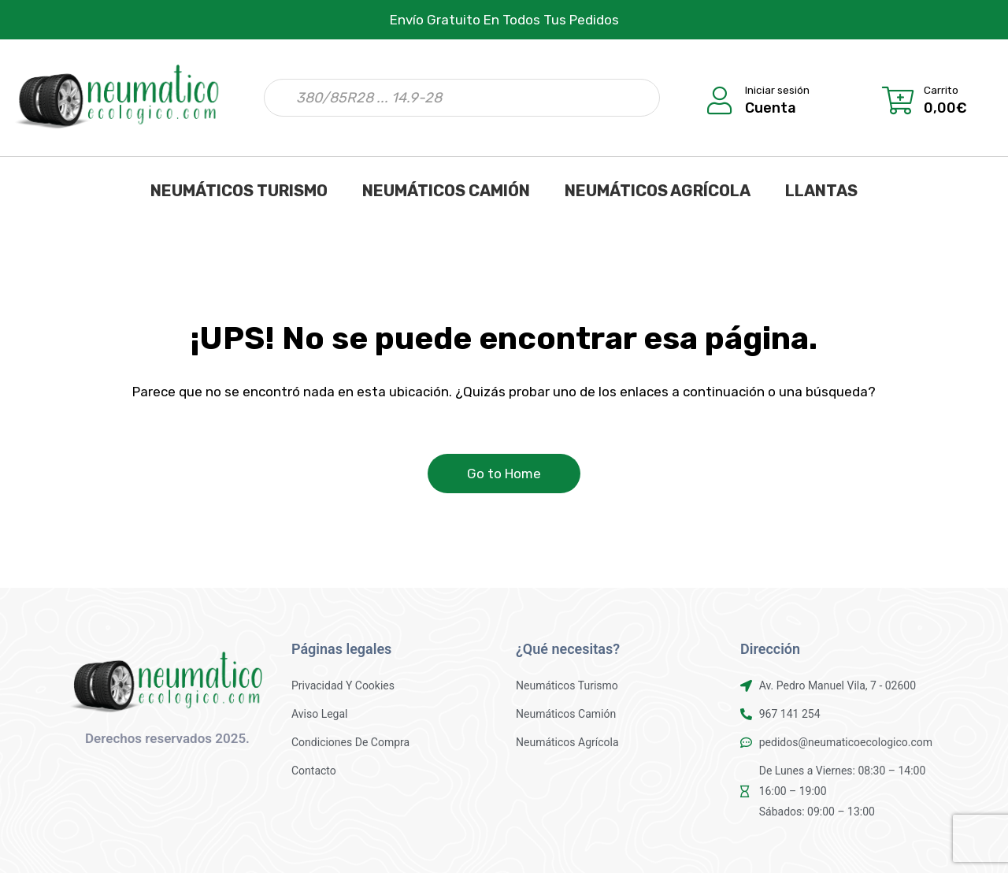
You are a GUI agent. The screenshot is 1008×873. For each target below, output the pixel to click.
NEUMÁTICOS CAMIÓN (446, 190)
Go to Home (504, 473)
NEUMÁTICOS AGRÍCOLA (657, 190)
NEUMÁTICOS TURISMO (239, 190)
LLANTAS (821, 190)
